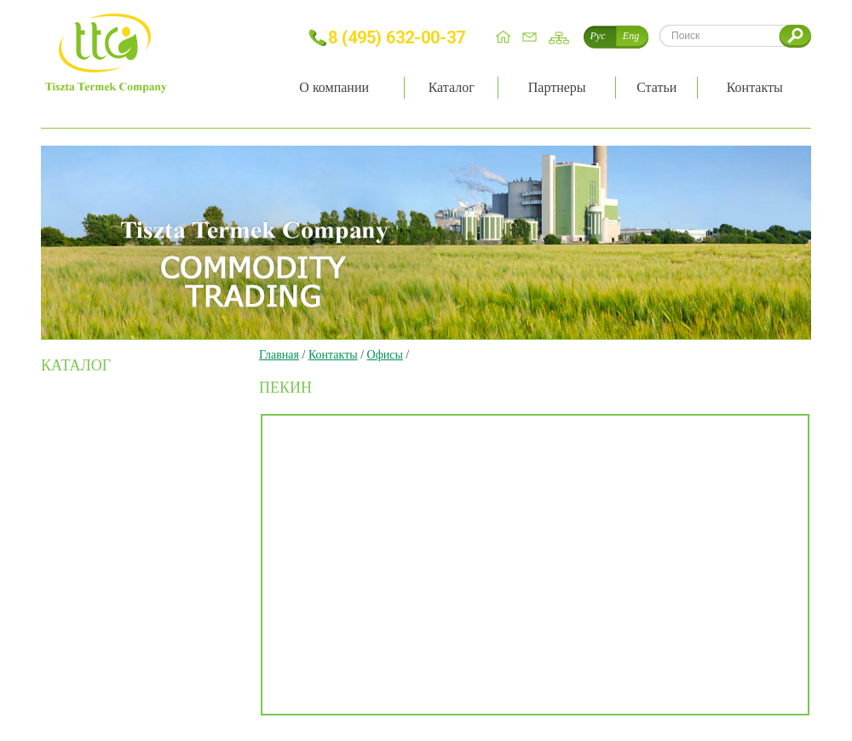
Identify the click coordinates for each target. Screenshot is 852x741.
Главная (279, 354)
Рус (598, 36)
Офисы (385, 354)
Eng (631, 36)
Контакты (333, 354)
